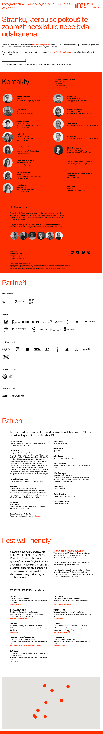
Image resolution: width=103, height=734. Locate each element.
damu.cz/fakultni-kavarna (62, 605)
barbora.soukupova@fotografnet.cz (79, 114)
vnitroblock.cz (58, 618)
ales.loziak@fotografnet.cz (76, 190)
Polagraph (37, 516)
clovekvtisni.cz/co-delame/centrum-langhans (25, 646)
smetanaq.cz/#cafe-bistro (19, 618)
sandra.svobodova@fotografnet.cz (28, 125)
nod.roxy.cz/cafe (15, 605)
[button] (45, 702)
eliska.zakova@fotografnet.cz (26, 189)
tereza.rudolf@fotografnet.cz (26, 165)
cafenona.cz (14, 661)
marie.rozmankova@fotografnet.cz (79, 152)
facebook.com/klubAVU (62, 632)
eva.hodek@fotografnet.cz (25, 138)
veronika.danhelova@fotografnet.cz (28, 177)
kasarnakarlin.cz (59, 646)
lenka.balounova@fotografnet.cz (27, 151)
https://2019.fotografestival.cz (42, 45)
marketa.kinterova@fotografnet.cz (28, 101)
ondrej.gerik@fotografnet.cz (77, 101)
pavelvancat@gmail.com (24, 114)
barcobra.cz (14, 632)
